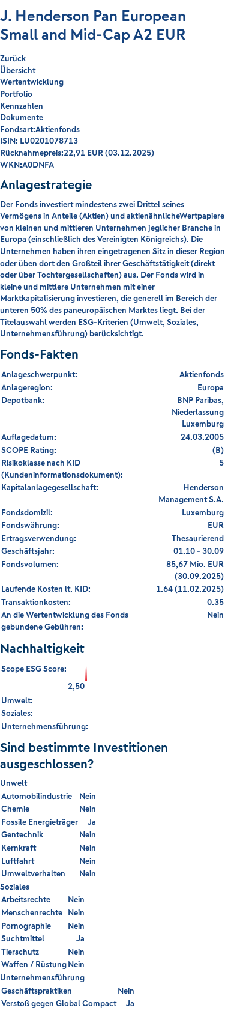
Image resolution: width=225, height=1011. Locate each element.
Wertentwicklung (32, 82)
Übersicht (17, 70)
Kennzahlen (21, 106)
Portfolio (16, 94)
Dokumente (21, 117)
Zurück (13, 58)
